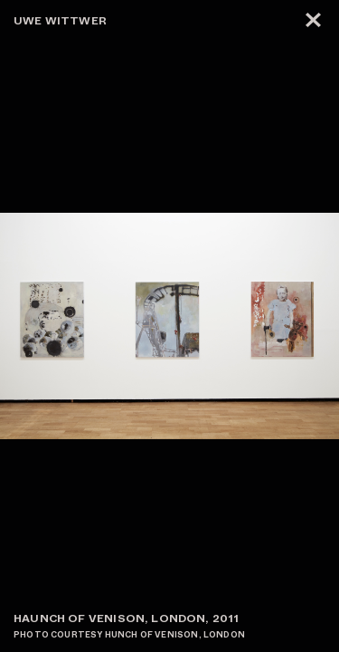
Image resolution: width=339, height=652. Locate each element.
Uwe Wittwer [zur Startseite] (60, 21)
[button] (255, 326)
